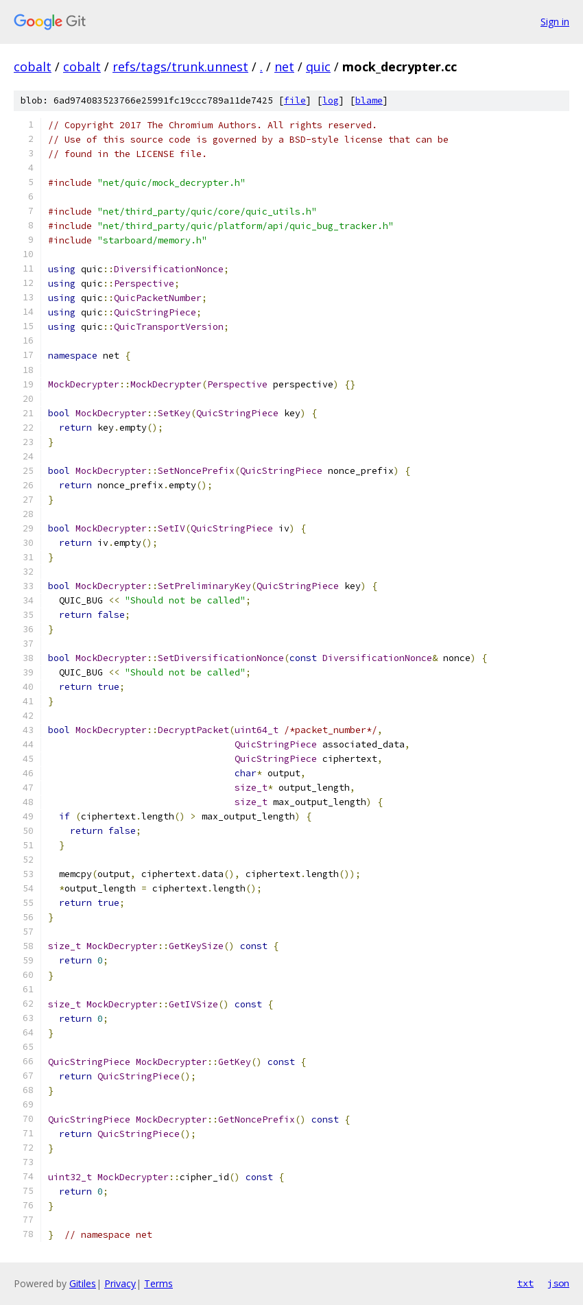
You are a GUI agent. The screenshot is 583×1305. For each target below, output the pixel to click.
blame (369, 100)
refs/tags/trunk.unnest (180, 66)
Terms (158, 1283)
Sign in (554, 21)
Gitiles (82, 1283)
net (284, 66)
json (558, 1283)
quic (318, 66)
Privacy (120, 1283)
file (295, 100)
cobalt (32, 66)
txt (525, 1283)
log (330, 100)
